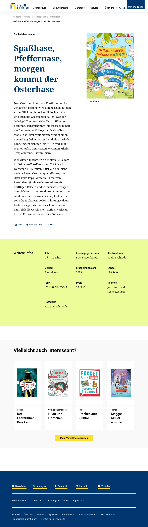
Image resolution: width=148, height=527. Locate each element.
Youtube (104, 486)
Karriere (15, 514)
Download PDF (34, 224)
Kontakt (41, 514)
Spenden (53, 514)
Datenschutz (37, 500)
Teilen (19, 224)
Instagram (40, 486)
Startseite (16, 17)
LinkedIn (82, 486)
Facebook (61, 486)
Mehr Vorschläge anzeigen (74, 438)
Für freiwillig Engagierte (53, 519)
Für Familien (68, 514)
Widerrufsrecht (19, 500)
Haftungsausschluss (58, 500)
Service (26, 17)
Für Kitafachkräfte (88, 514)
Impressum (78, 500)
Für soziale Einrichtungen (24, 519)
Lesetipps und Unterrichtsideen (46, 17)
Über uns (28, 514)
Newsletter (19, 486)
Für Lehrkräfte (108, 514)
